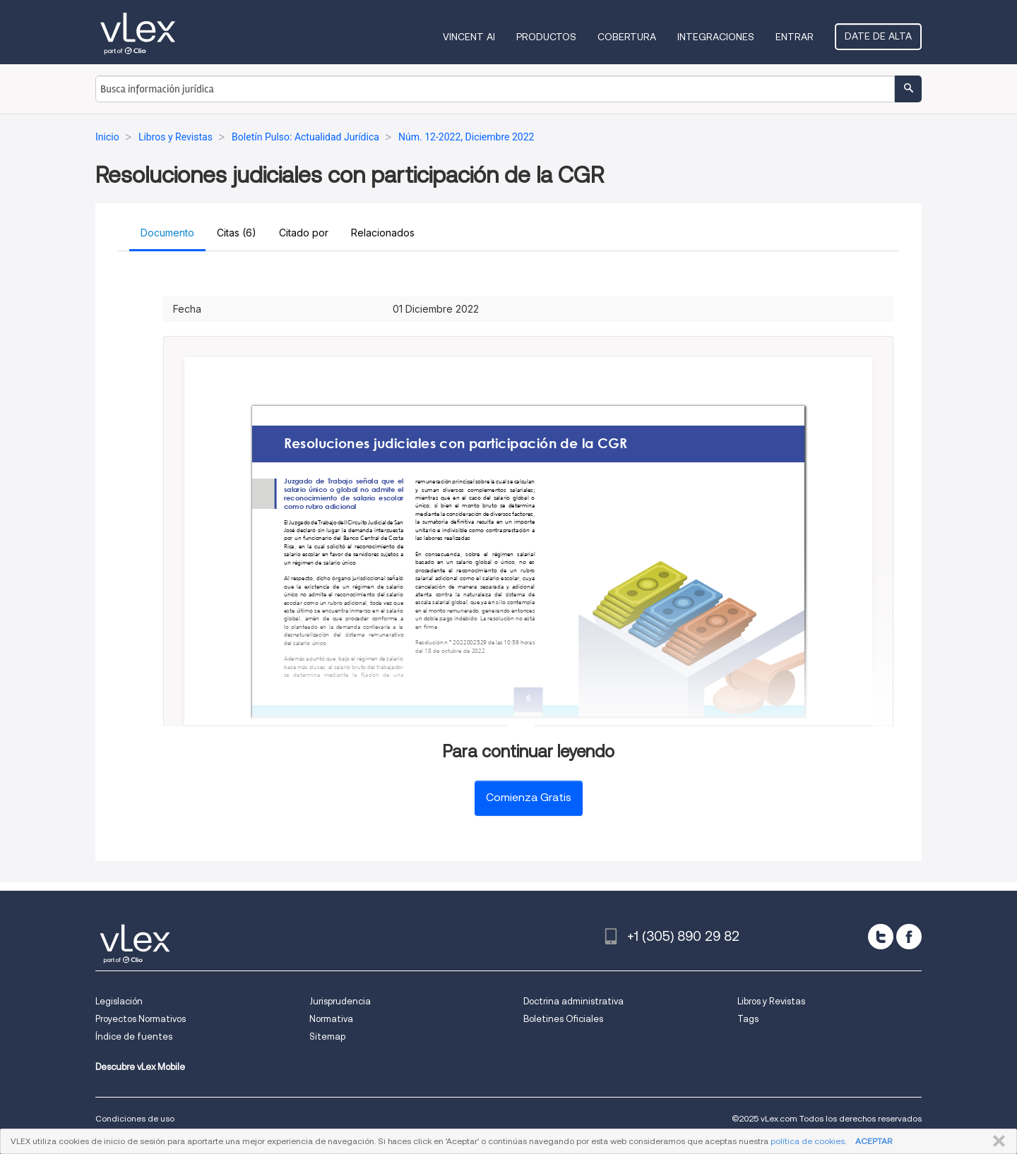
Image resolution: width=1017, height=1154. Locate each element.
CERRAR (996, 1141)
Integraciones (715, 36)
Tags (748, 1019)
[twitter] (880, 936)
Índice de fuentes (133, 1036)
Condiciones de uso (134, 1118)
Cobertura (626, 36)
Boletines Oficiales (563, 1019)
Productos (546, 36)
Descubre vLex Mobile (140, 1067)
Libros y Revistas (771, 1001)
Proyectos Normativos (140, 1019)
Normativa (331, 1019)
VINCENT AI (469, 36)
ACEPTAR (873, 1141)
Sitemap (327, 1036)
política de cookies (808, 1141)
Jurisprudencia (340, 1001)
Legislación (119, 1001)
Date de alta (878, 36)
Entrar (794, 36)
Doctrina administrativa (573, 1001)
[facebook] (909, 936)
